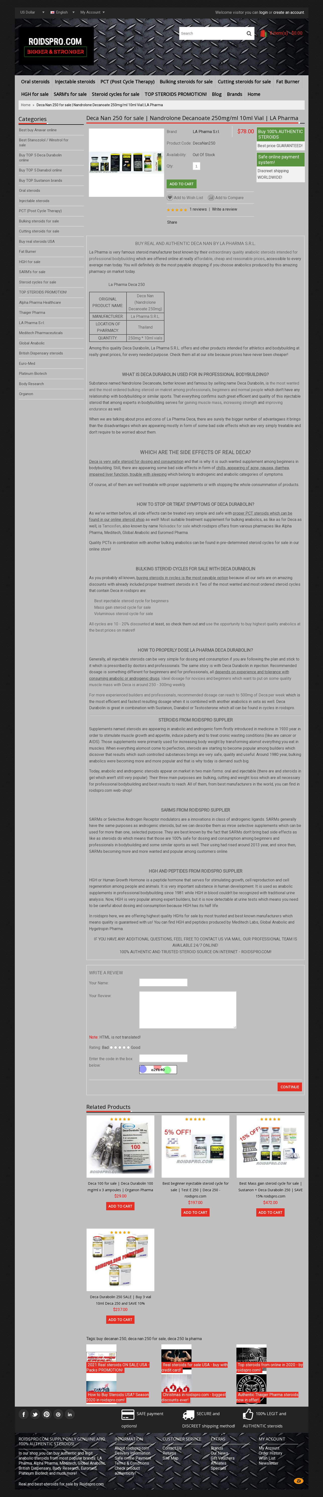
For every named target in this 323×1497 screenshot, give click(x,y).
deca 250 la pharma (185, 1338)
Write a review (224, 209)
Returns (169, 1453)
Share (172, 222)
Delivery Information (132, 1453)
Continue (290, 1087)
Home (253, 94)
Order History (270, 1453)
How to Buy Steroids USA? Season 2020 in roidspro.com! (117, 1397)
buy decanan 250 (111, 1338)
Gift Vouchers (223, 1458)
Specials (218, 1468)
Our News (219, 1453)
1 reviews (198, 209)
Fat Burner (287, 82)
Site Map (170, 1458)
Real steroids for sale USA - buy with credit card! (194, 1367)
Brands (234, 94)
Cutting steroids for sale (244, 82)
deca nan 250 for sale (147, 1338)
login (263, 12)
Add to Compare (226, 198)
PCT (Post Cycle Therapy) (127, 82)
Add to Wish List (185, 198)
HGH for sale (34, 94)
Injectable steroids (75, 82)
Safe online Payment (133, 1458)
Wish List (267, 1458)
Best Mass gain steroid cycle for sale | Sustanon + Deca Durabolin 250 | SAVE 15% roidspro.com (270, 1190)
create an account (288, 12)
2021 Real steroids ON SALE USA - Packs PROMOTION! (118, 1367)
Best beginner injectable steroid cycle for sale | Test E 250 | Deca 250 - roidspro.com (195, 1190)
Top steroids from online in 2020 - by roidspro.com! (269, 1367)
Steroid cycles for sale (115, 94)
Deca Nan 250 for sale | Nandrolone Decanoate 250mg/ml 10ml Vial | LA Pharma (100, 105)
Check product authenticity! (127, 1471)
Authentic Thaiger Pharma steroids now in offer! (267, 1397)
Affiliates (218, 1463)
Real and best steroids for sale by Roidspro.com (61, 1484)
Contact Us (172, 1448)
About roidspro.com (132, 1448)
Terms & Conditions (132, 1463)
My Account (269, 1448)
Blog (217, 94)
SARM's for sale (70, 94)
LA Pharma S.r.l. (206, 131)
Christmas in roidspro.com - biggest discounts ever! (193, 1397)
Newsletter (268, 1463)
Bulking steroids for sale (186, 82)
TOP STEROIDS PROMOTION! (176, 94)
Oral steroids (35, 82)
